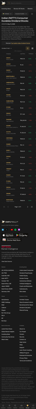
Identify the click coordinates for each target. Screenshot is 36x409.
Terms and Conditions (26, 361)
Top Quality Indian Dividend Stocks (20, 43)
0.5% (30, 151)
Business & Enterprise (26, 355)
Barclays (4, 321)
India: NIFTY (5, 278)
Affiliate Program (24, 353)
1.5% (30, 102)
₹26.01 (22, 169)
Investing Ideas (6, 8)
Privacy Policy (23, 358)
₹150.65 (22, 157)
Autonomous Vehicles (25, 281)
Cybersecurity (24, 289)
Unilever (4, 307)
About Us (22, 329)
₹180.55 (22, 71)
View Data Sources (7, 261)
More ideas (23, 291)
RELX (3, 315)
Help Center (23, 342)
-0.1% (30, 71)
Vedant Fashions (10, 201)
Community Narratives (8, 337)
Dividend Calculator (25, 307)
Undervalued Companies (26, 270)
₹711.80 (22, 114)
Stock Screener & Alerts (26, 302)
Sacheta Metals (10, 109)
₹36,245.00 (23, 120)
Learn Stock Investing (26, 350)
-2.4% (30, 145)
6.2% (30, 89)
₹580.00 (22, 77)
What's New (5, 339)
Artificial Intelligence (25, 283)
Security (22, 337)
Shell (3, 305)
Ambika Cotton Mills (11, 133)
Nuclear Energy (24, 278)
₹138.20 (22, 188)
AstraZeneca (5, 299)
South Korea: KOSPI (7, 289)
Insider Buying (24, 275)
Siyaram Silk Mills (10, 152)
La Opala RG (9, 72)
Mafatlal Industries (10, 189)
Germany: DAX (6, 291)
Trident (8, 170)
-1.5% (30, 188)
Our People (23, 331)
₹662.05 (22, 89)
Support (22, 347)
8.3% (30, 58)
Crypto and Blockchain (26, 286)
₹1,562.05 (23, 132)
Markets (30, 8)
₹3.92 (21, 108)
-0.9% (30, 194)
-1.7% (30, 65)
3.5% (30, 176)
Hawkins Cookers (10, 195)
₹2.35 (21, 65)
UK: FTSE (4, 273)
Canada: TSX (5, 281)
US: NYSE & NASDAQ (8, 270)
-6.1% (30, 163)
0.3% (30, 132)
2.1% (30, 126)
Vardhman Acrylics (10, 84)
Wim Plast (8, 96)
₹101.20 (22, 163)
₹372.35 (22, 95)
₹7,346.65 (23, 194)
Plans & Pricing (24, 310)
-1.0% (30, 169)
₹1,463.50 (23, 126)
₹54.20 (22, 182)
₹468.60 (22, 200)
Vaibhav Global (9, 102)
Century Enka (9, 139)
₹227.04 (22, 102)
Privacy (8, 402)
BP (2, 318)
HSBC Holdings (6, 302)
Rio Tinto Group (6, 313)
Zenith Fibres (9, 183)
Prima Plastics (9, 164)
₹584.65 (22, 151)
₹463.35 (22, 58)
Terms (3, 402)
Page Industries (10, 121)
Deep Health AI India (11, 65)
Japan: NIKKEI (5, 286)
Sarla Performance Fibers (12, 146)
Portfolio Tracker (24, 299)
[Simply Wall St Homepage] (3, 3)
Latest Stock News (7, 329)
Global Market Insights (8, 331)
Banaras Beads (9, 176)
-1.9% (30, 120)
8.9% (30, 200)
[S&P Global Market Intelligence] (10, 248)
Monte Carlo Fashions (11, 78)
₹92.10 (22, 145)
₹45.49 (22, 83)
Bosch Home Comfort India (12, 127)
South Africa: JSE (6, 283)
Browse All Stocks (19, 8)
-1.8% (30, 95)
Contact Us (23, 339)
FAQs (21, 345)
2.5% (30, 77)
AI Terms (27, 402)
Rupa (7, 158)
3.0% (30, 139)
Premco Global (9, 59)
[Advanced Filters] (32, 13)
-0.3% (30, 108)
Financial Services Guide (17, 402)
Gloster (8, 90)
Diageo (3, 310)
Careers (22, 334)
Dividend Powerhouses (26, 273)
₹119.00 (22, 176)
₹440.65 (22, 139)
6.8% (30, 83)
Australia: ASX (6, 275)
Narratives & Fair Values (26, 305)
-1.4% (30, 114)
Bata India (8, 115)
